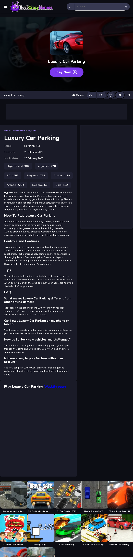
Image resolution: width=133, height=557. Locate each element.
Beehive (39, 185)
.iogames (32, 130)
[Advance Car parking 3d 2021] (120, 530)
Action (61, 176)
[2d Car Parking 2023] (66, 497)
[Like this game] (91, 95)
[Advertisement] (66, 112)
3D (13, 176)
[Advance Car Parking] (93, 530)
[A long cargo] (39, 530)
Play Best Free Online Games (31, 6)
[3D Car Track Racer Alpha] (120, 497)
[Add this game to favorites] (110, 95)
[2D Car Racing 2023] (93, 497)
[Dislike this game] (101, 95)
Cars (62, 185)
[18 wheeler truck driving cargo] (13, 497)
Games (7, 130)
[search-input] (100, 7)
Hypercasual (19, 130)
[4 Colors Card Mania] (13, 530)
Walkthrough (55, 386)
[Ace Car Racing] (66, 530)
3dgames (36, 176)
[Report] (120, 95)
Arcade (15, 185)
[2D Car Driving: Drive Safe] (39, 497)
